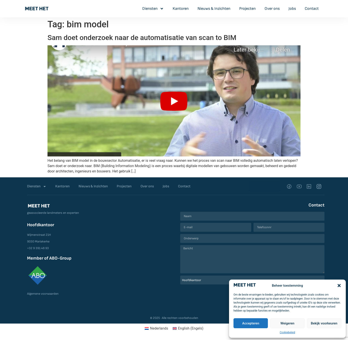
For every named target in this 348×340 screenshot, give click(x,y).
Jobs (292, 8)
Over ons (272, 8)
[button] (339, 285)
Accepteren (250, 323)
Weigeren (288, 323)
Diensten (153, 8)
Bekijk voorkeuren (324, 323)
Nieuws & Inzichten (214, 8)
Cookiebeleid (287, 332)
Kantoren (181, 8)
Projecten (247, 8)
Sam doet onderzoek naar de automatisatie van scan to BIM (141, 37)
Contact (312, 8)
